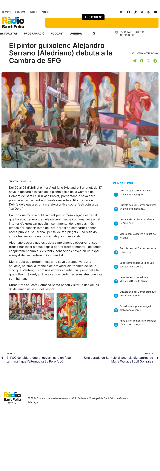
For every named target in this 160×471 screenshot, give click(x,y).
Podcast (57, 33)
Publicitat (20, 12)
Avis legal (33, 402)
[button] (94, 33)
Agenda (45, 12)
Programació (34, 33)
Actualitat (8, 33)
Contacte (6, 12)
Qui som (33, 12)
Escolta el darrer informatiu (137, 34)
